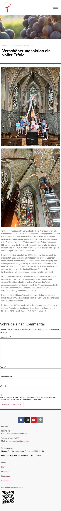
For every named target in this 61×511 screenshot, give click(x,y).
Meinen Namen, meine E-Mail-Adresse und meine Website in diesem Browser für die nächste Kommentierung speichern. (27, 398)
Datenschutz (6, 480)
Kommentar (5, 337)
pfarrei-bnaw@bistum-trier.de (17, 441)
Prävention (5, 471)
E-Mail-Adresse (6, 376)
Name (3, 367)
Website (3, 386)
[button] (55, 7)
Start (3, 467)
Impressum (5, 476)
